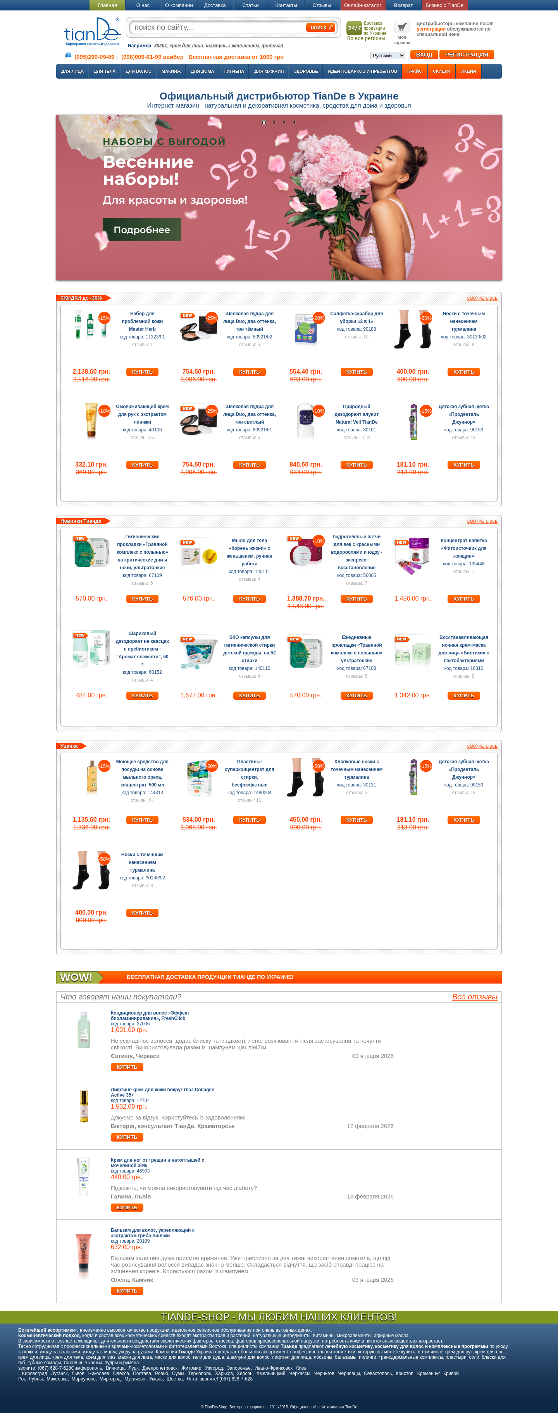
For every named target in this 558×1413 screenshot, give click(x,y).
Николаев (98, 1373)
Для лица (72, 71)
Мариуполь (84, 1379)
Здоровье (306, 71)
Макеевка (56, 1379)
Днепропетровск (160, 1368)
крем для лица (186, 45)
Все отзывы (475, 996)
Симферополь (86, 1368)
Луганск (59, 1373)
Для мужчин (269, 71)
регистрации (431, 29)
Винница (115, 1368)
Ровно (161, 1373)
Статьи (251, 5)
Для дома (202, 71)
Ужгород (214, 1368)
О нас (143, 5)
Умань (156, 1379)
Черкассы (299, 1373)
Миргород (110, 1379)
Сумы (178, 1373)
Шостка (175, 1379)
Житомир (191, 1368)
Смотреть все (482, 298)
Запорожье (239, 1368)
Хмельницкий (271, 1373)
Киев (301, 1368)
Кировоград (34, 1373)
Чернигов (324, 1373)
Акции (468, 71)
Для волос (139, 71)
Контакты (286, 5)
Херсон (245, 1373)
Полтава (142, 1373)
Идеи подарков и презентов (362, 71)
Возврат (403, 5)
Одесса (121, 1373)
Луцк (133, 1368)
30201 (160, 45)
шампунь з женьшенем (232, 45)
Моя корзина (401, 37)
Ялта (191, 1379)
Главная (107, 5)
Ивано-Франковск (273, 1368)
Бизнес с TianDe (444, 5)
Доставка (215, 5)
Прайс (414, 71)
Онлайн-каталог (363, 5)
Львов (77, 1373)
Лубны (36, 1379)
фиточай (272, 45)
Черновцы (349, 1373)
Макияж (171, 71)
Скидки (441, 71)
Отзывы (322, 5)
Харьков (224, 1373)
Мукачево (134, 1379)
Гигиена (234, 71)
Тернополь (199, 1373)
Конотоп (404, 1373)
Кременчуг (428, 1373)
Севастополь (378, 1373)
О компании (179, 5)
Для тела (104, 71)
